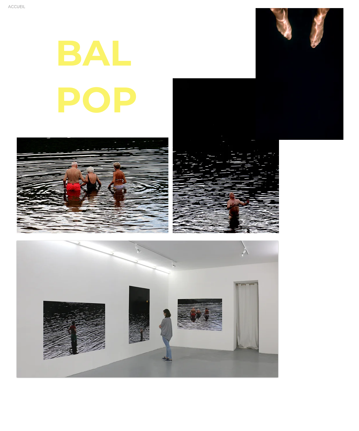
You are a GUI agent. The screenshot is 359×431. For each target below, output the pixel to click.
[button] (299, 74)
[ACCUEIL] (16, 6)
